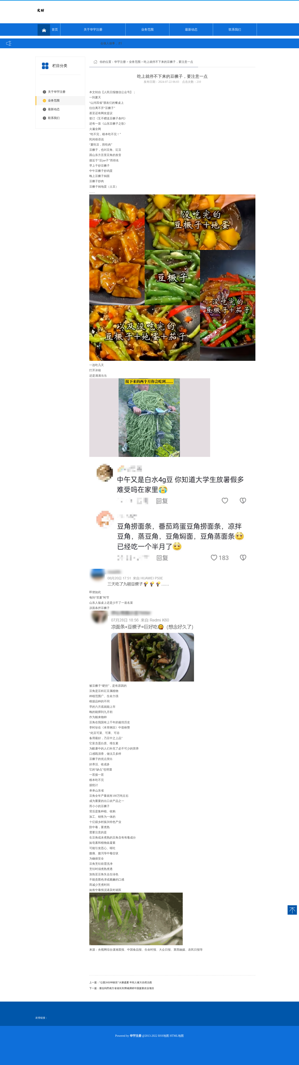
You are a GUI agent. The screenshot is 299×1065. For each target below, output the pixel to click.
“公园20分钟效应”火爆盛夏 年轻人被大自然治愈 (125, 982)
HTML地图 (177, 1035)
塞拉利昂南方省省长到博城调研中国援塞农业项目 (126, 988)
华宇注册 (120, 61)
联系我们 (235, 29)
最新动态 (191, 29)
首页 (48, 30)
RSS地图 (163, 1035)
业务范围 (147, 29)
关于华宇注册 (93, 29)
